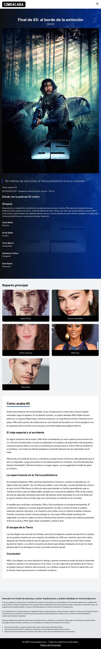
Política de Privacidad (50, 645)
